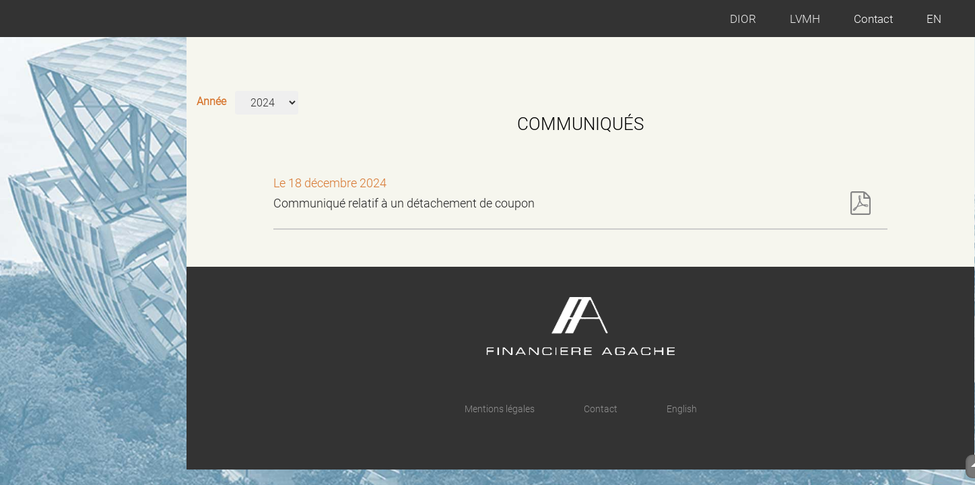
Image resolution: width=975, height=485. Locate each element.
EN (934, 19)
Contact (873, 19)
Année (211, 101)
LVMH (805, 19)
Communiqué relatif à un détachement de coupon (572, 203)
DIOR (743, 19)
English (682, 408)
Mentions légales (500, 408)
